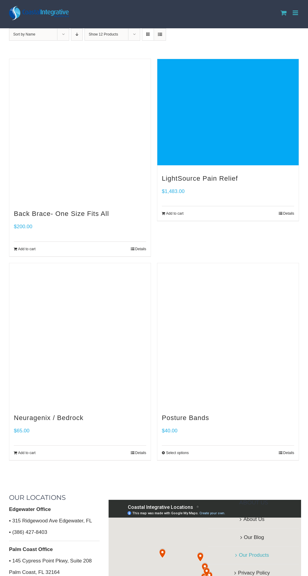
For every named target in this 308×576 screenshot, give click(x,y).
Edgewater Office (30, 509)
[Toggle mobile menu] (296, 13)
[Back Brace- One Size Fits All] (80, 130)
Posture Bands (185, 418)
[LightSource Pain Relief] (228, 112)
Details (140, 249)
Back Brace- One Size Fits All (61, 213)
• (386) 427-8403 (28, 532)
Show (103, 34)
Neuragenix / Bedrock (49, 418)
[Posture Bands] (228, 334)
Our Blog (254, 537)
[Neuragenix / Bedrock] (80, 334)
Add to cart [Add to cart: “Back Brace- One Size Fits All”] (26, 249)
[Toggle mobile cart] (284, 13)
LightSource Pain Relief (200, 178)
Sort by (24, 34)
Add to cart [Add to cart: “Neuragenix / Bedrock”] (26, 453)
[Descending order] (77, 34)
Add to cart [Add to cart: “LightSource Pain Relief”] (174, 213)
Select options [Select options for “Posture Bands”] (177, 453)
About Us (253, 519)
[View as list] (160, 34)
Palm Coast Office (31, 549)
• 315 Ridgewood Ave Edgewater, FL (50, 521)
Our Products (254, 555)
